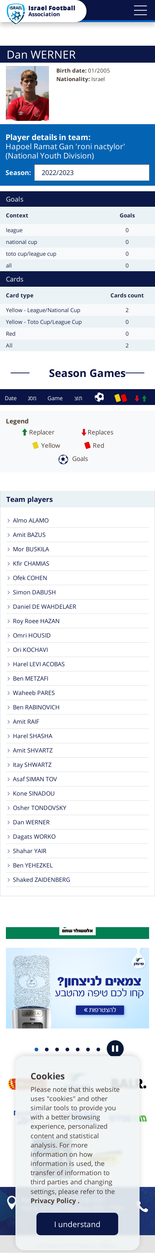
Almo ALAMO (31, 520)
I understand (77, 1224)
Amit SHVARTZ (33, 750)
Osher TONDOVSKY (39, 808)
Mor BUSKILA (31, 549)
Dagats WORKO (34, 836)
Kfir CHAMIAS (31, 563)
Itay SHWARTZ (32, 765)
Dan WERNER (31, 822)
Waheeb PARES (34, 693)
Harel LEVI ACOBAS (39, 664)
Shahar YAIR (29, 851)
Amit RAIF (26, 721)
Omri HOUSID (32, 635)
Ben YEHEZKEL (33, 865)
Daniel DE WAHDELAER (44, 606)
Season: (18, 172)
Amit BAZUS (29, 535)
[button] (140, 10)
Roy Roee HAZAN (36, 621)
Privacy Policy (54, 1200)
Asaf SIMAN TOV (35, 779)
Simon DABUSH (34, 592)
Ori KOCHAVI (30, 650)
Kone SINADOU (34, 793)
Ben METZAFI (30, 678)
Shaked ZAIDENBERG (41, 880)
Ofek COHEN (30, 578)
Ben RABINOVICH (36, 707)
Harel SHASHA (32, 736)
